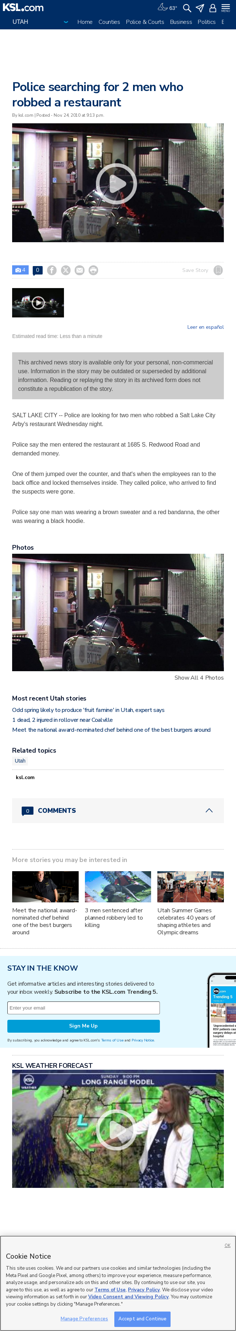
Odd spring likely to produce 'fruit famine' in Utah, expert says (88, 710)
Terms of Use (112, 1040)
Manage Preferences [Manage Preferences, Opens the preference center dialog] (84, 1319)
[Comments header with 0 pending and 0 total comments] (118, 810)
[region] (118, 1283)
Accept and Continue (142, 1319)
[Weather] (167, 7)
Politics (207, 22)
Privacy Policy (144, 1290)
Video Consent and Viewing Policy (128, 1297)
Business (181, 22)
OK (227, 1245)
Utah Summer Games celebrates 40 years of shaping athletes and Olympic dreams (186, 921)
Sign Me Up (83, 1025)
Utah (20, 761)
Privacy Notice (143, 1040)
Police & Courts (145, 22)
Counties (109, 22)
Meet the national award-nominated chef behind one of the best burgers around (111, 730)
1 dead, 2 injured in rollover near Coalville (62, 720)
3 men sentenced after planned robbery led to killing (114, 917)
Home (85, 22)
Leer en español (205, 327)
